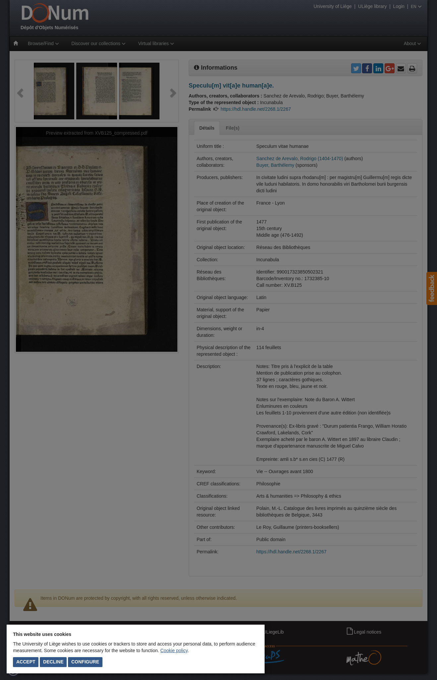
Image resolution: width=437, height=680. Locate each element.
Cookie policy (174, 650)
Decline (53, 661)
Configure (85, 661)
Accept (25, 661)
